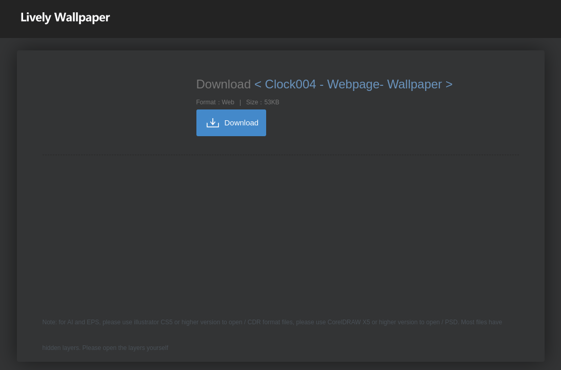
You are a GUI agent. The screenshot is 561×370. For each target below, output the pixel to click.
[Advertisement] (281, 232)
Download (242, 122)
